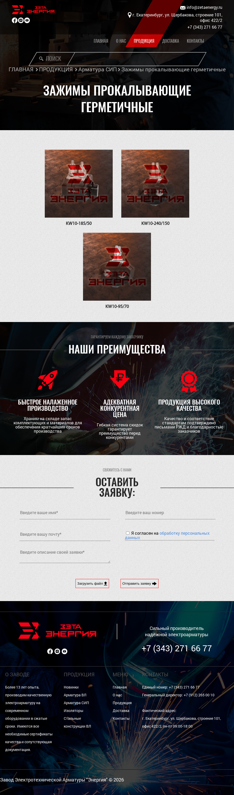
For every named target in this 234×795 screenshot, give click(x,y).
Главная (101, 41)
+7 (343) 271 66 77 (177, 648)
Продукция (144, 41)
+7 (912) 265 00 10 (199, 694)
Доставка (170, 41)
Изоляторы (73, 710)
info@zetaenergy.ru (201, 7)
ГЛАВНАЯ (21, 69)
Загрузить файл (92, 584)
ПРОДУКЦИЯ (56, 69)
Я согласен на (167, 535)
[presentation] (164, 556)
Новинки (71, 687)
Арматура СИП (97, 69)
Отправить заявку (139, 583)
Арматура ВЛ (75, 694)
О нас (121, 41)
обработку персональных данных (167, 535)
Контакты (195, 41)
